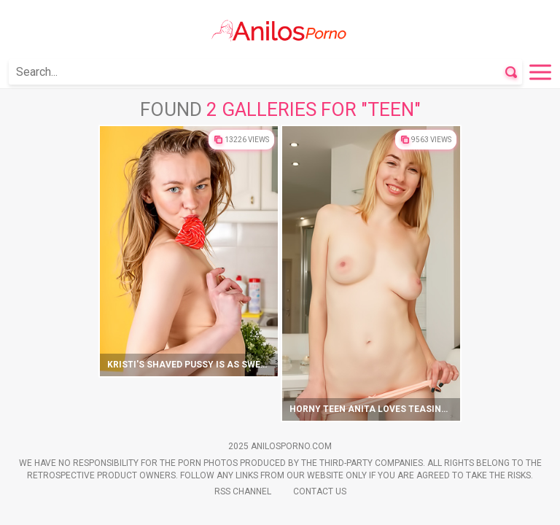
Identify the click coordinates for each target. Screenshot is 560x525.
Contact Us (319, 491)
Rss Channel (242, 491)
